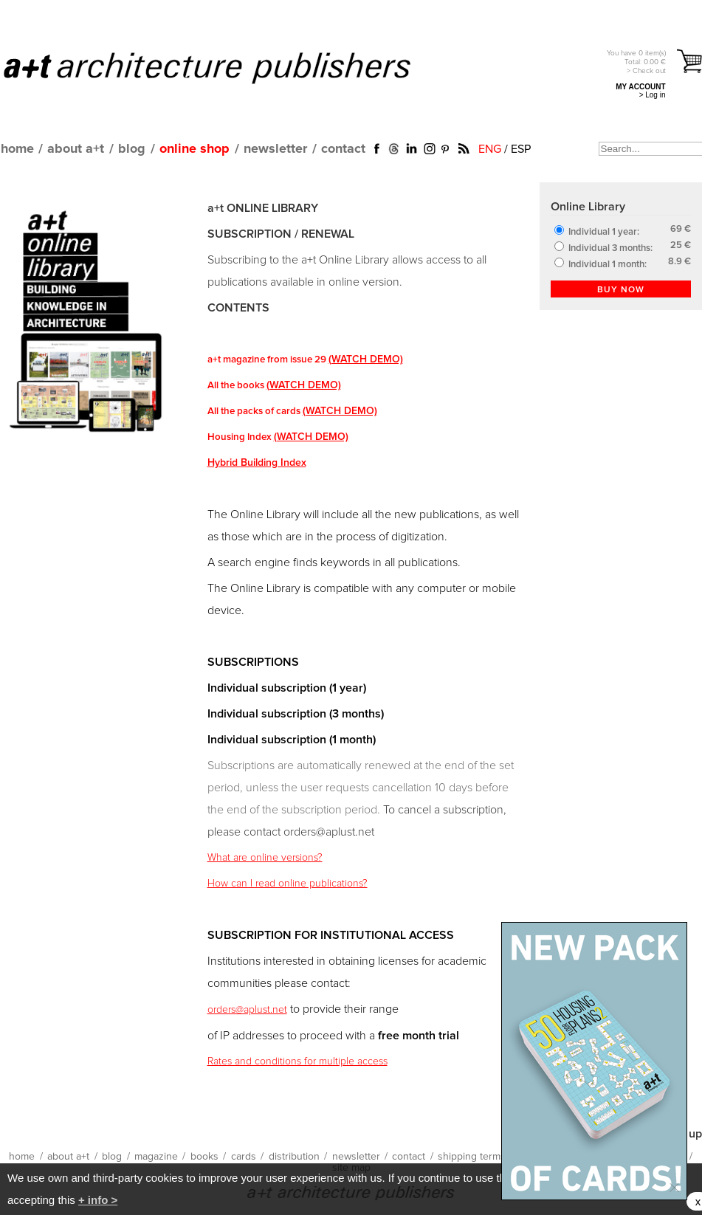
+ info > (97, 1200)
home (17, 149)
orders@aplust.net (247, 1010)
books (204, 1157)
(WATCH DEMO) (365, 359)
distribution (294, 1157)
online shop (194, 149)
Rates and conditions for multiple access (297, 1061)
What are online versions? (265, 858)
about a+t (75, 149)
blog (131, 149)
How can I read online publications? (287, 883)
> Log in (652, 95)
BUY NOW (620, 290)
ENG (489, 149)
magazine (156, 1157)
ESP (521, 149)
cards (243, 1157)
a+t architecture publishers (225, 67)
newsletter (275, 149)
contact (343, 149)
